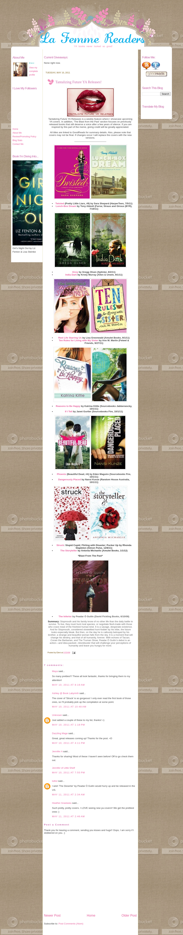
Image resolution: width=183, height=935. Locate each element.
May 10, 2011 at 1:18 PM (68, 724)
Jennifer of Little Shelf (63, 768)
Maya (55, 671)
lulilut (54, 781)
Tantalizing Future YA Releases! (78, 82)
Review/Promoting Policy (24, 136)
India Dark (71, 274)
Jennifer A (57, 751)
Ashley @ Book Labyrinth (65, 693)
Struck (60, 545)
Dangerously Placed (69, 479)
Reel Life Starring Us (70, 337)
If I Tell (68, 411)
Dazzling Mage (60, 733)
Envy (75, 272)
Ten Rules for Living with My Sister (78, 340)
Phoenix (61, 474)
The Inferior (65, 616)
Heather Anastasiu (61, 803)
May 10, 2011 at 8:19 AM (68, 684)
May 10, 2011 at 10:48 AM (69, 706)
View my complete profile (33, 71)
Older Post (129, 915)
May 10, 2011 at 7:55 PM (68, 772)
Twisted (59, 203)
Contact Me (18, 144)
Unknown (57, 715)
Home (15, 129)
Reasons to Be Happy (68, 406)
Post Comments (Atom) (71, 923)
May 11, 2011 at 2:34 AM (68, 794)
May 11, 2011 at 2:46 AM (68, 816)
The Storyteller (68, 550)
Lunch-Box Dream (66, 206)
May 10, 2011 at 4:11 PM (68, 743)
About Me (17, 133)
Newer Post (52, 915)
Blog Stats (17, 140)
